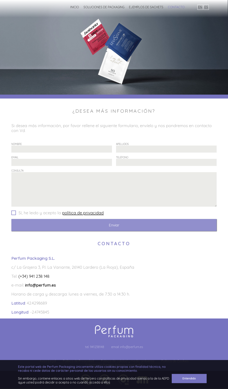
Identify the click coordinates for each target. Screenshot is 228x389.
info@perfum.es (40, 285)
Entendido (189, 378)
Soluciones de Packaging (104, 7)
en (200, 7)
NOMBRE (16, 144)
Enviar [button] (114, 225)
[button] (114, 213)
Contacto (176, 7)
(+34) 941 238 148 (33, 276)
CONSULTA (17, 170)
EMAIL (14, 157)
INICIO (74, 7)
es (206, 7)
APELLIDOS (122, 144)
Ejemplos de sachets (146, 7)
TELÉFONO (122, 157)
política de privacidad (83, 212)
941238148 (97, 347)
